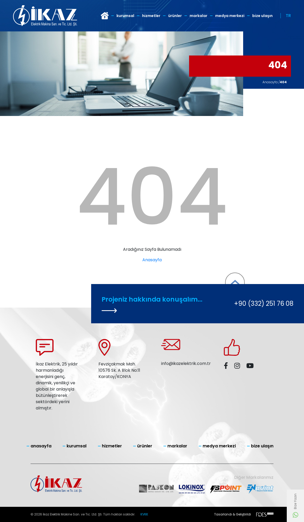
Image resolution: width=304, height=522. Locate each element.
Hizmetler (151, 15)
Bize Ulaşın (262, 15)
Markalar (198, 15)
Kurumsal (125, 15)
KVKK (144, 514)
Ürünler (175, 15)
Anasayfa (152, 260)
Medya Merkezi (229, 15)
